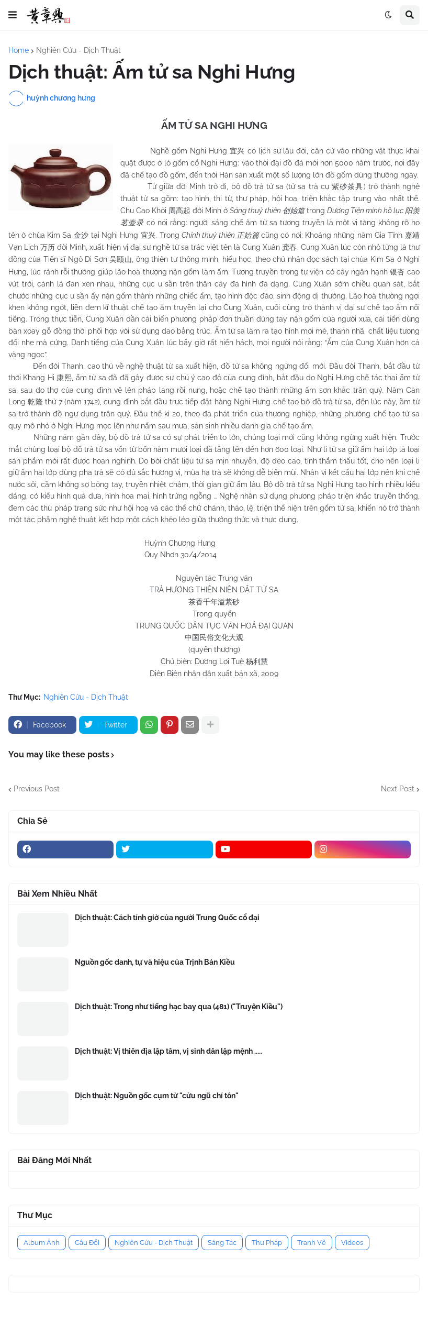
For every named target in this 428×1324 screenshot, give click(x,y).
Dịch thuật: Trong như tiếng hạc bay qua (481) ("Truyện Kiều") (179, 1006)
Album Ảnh (42, 1242)
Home (18, 50)
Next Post (397, 789)
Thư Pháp (267, 1242)
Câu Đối (87, 1242)
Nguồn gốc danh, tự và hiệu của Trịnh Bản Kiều (155, 962)
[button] (12, 15)
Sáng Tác (222, 1242)
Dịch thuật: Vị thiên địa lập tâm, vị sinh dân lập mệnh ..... (168, 1051)
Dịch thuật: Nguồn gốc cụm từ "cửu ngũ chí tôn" (157, 1095)
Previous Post (37, 789)
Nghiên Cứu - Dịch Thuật (78, 50)
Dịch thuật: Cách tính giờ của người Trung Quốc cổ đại (167, 917)
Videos (352, 1242)
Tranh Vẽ (311, 1242)
